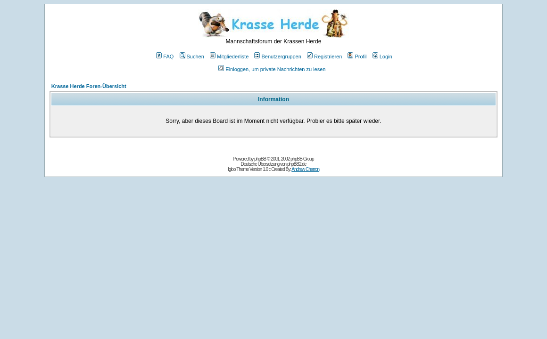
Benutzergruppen (277, 56)
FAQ (165, 56)
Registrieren (324, 56)
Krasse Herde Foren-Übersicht (88, 86)
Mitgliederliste (229, 56)
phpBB (260, 158)
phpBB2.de (297, 164)
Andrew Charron (305, 169)
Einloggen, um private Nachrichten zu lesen (271, 69)
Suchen (192, 56)
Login (382, 56)
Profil (357, 56)
